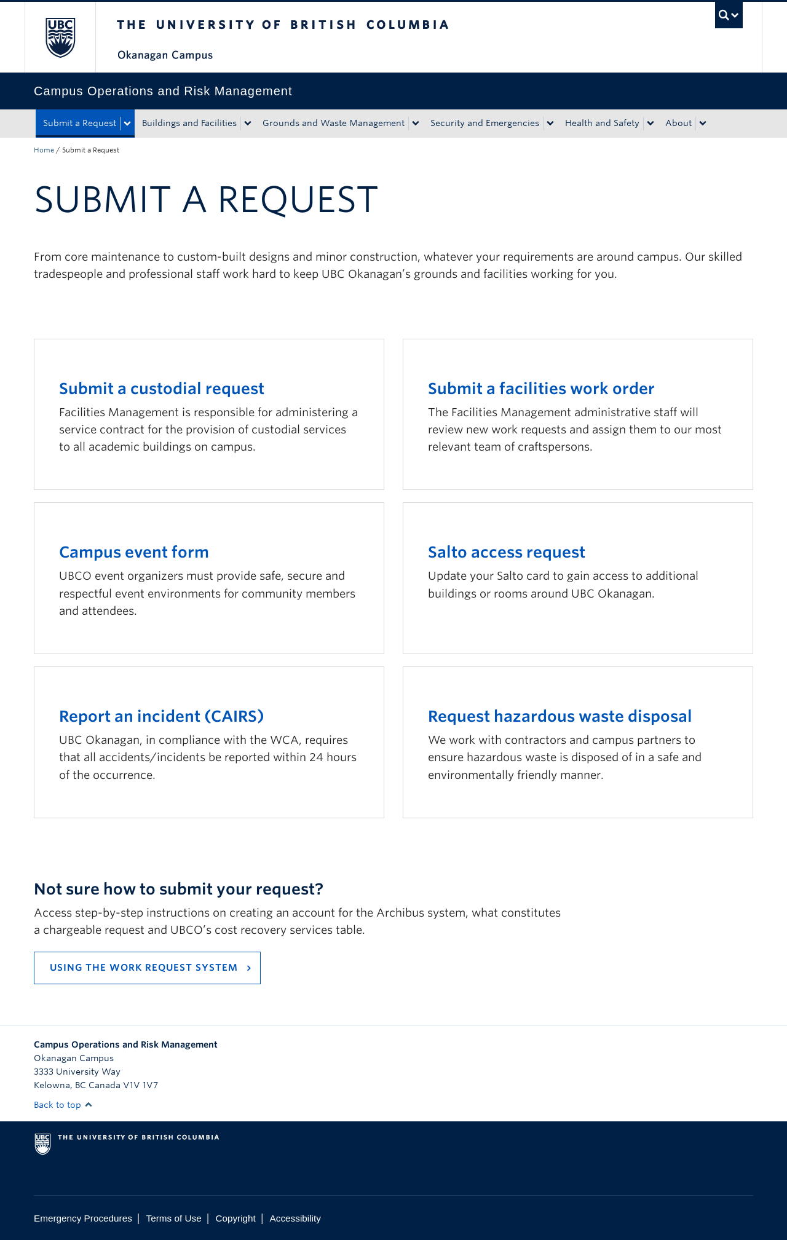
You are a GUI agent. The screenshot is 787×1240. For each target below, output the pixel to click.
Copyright (235, 1218)
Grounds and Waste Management (334, 123)
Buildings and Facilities (189, 123)
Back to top (63, 1105)
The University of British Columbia (60, 37)
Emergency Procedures (83, 1218)
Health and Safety (602, 123)
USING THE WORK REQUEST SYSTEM (144, 967)
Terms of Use (174, 1218)
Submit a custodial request (161, 388)
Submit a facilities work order (541, 388)
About (678, 123)
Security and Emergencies (484, 123)
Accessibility (295, 1218)
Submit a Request (79, 123)
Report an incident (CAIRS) (161, 716)
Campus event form (134, 552)
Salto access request (506, 552)
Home (44, 150)
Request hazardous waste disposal (560, 716)
